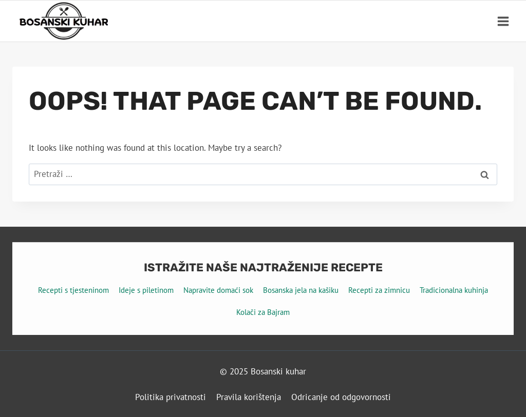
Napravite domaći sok (218, 290)
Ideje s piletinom (146, 290)
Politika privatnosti (170, 397)
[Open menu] (503, 21)
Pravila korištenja (248, 397)
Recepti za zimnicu (379, 290)
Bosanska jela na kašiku (301, 290)
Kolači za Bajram (263, 312)
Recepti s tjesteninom (73, 290)
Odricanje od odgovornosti (341, 397)
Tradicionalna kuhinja (454, 290)
